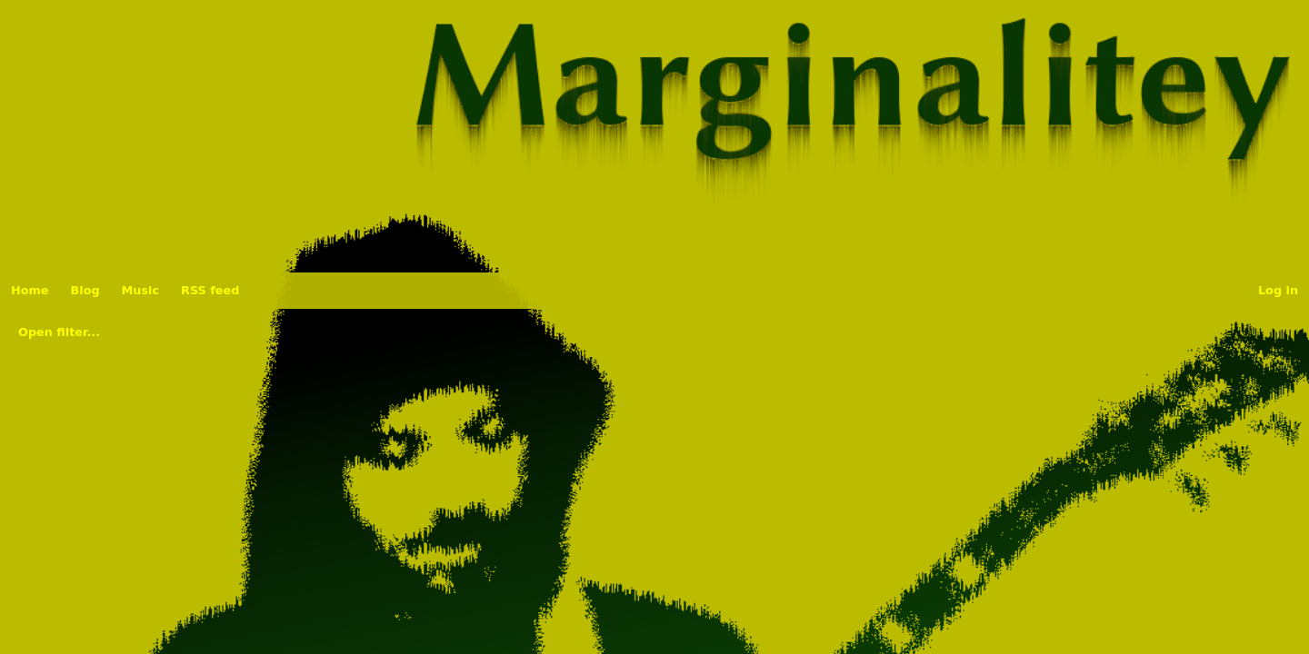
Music (140, 290)
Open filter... (59, 332)
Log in (1278, 290)
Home (30, 290)
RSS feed (210, 290)
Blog (85, 290)
